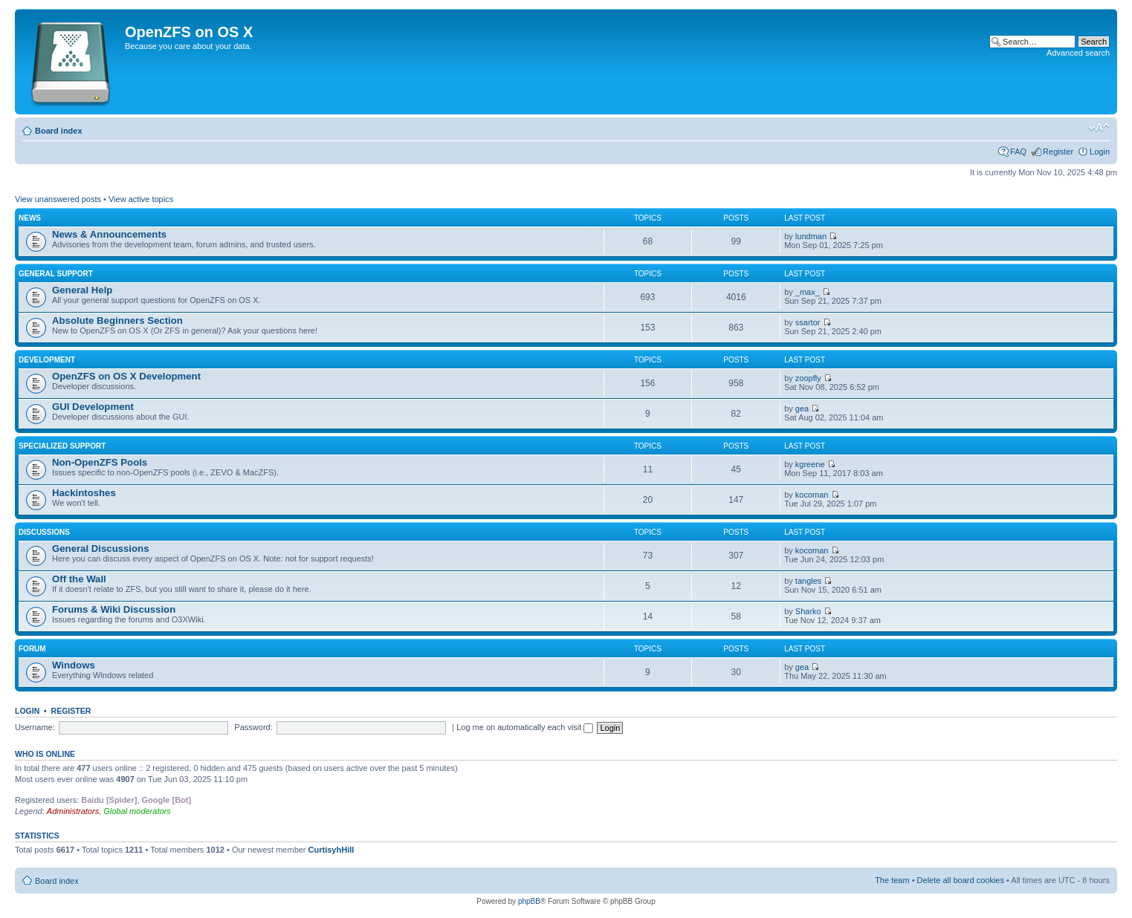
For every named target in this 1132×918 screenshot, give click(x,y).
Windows (73, 665)
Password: (253, 727)
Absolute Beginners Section (117, 320)
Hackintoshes (84, 492)
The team (892, 880)
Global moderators (137, 811)
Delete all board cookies (960, 880)
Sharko (808, 611)
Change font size (1099, 127)
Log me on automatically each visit (524, 727)
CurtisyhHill (331, 849)
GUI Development (93, 406)
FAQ (1018, 151)
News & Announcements (109, 234)
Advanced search (1078, 52)
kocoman (812, 494)
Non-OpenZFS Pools (99, 462)
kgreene (810, 464)
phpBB (529, 901)
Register (1058, 151)
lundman (811, 236)
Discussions (44, 532)
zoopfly (808, 378)
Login (1100, 151)
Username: (35, 727)
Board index (59, 130)
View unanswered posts (58, 199)
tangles (808, 580)
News (30, 218)
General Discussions (100, 548)
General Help (82, 290)
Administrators (73, 811)
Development (47, 360)
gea (802, 408)
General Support (56, 274)
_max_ (807, 291)
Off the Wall (79, 579)
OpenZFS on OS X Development (126, 376)
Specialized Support (62, 446)
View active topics (141, 199)
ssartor (808, 322)
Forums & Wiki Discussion (113, 609)
